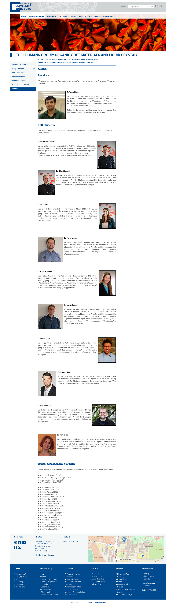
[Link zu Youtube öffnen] (20, 547)
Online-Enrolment (98, 581)
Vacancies (44, 587)
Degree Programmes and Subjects (48, 583)
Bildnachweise (148, 576)
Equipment (63, 16)
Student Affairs (71, 589)
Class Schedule (97, 579)
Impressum (74, 603)
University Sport (72, 579)
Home (23, 16)
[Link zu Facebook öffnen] (16, 547)
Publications (85, 16)
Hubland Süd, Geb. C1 (71, 541)
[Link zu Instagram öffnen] (16, 542)
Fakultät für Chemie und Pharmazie (55, 60)
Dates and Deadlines (48, 579)
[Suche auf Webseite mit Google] (141, 6)
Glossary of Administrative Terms (49, 593)
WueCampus (96, 576)
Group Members (18, 69)
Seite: (144, 590)
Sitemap (145, 574)
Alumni (15, 88)
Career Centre (71, 595)
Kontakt (39, 537)
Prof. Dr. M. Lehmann (47, 62)
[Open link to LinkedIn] (24, 542)
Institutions (19, 584)
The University (20, 574)
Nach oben (146, 579)
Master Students (18, 77)
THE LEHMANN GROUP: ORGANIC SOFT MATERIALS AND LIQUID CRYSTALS (77, 55)
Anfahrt (67, 537)
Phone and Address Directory (124, 575)
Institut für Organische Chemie (85, 60)
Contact (119, 569)
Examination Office (73, 587)
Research (51, 16)
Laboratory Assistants (20, 84)
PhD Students (17, 73)
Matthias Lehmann (19, 64)
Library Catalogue (98, 584)
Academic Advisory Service (73, 583)
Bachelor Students (19, 81)
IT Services (70, 577)
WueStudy (95, 574)
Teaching (18, 582)
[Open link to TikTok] (20, 542)
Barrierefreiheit (100, 603)
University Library (72, 574)
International (19, 587)
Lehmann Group (36, 16)
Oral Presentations (103, 16)
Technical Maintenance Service (125, 591)
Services (69, 569)
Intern (123, 6)
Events (43, 577)
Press (119, 582)
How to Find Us (122, 579)
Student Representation (75, 592)
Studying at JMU (21, 577)
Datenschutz (87, 603)
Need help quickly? (124, 595)
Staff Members (46, 589)
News (73, 16)
